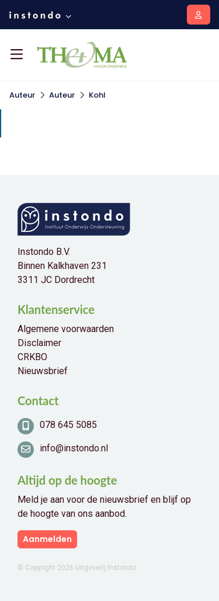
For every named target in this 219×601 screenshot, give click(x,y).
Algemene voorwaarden (66, 328)
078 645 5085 (68, 424)
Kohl (97, 95)
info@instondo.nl (74, 448)
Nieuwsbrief (43, 371)
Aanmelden (47, 539)
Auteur (22, 95)
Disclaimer (39, 342)
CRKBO (32, 356)
